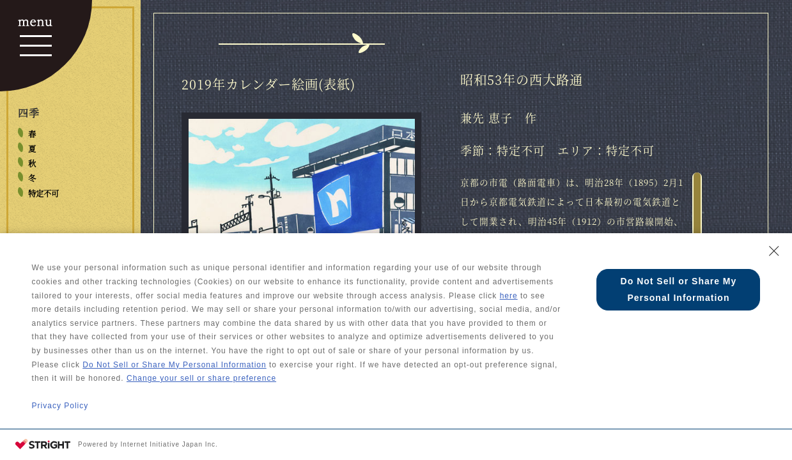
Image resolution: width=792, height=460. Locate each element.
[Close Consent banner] (774, 256)
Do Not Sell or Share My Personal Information (174, 369)
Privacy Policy (60, 410)
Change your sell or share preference (201, 383)
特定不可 (43, 193)
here (509, 300)
